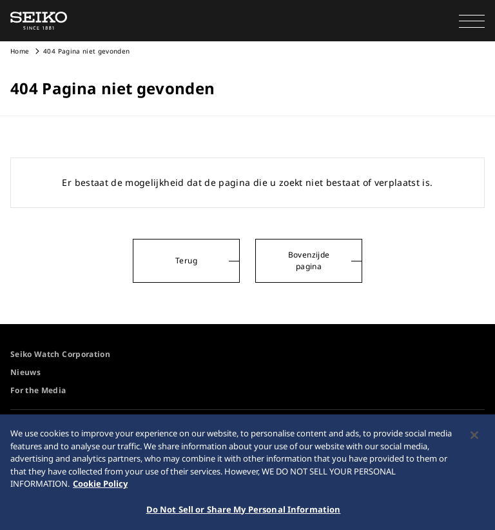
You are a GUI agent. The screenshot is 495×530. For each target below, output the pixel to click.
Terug (186, 260)
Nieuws (25, 372)
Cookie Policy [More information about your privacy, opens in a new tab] (100, 490)
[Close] (474, 441)
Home (19, 51)
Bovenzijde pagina (309, 260)
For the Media (38, 390)
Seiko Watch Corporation (60, 354)
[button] (472, 20)
